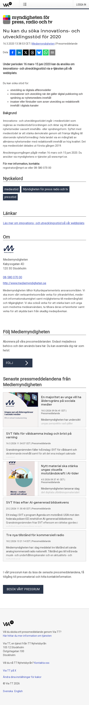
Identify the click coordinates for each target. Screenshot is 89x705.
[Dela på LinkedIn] (19, 53)
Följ (17, 363)
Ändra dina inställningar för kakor (22, 679)
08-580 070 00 (12, 277)
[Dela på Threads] (32, 53)
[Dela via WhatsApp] (46, 53)
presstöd (10, 197)
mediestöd (11, 189)
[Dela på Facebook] (12, 53)
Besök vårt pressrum (23, 592)
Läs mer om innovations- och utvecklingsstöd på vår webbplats (43, 223)
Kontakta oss (41, 665)
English (18, 694)
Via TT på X (9, 673)
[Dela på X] (26, 53)
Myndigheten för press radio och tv (45, 189)
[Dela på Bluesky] (39, 53)
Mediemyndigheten (43, 43)
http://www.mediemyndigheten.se (24, 283)
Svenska (8, 694)
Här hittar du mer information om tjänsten (27, 638)
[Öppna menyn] (26, 4)
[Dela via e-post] (52, 53)
